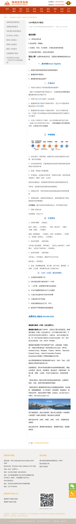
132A (57, 419)
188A (41, 419)
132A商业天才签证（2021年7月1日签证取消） (14, 60)
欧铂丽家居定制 (60, 514)
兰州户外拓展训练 (32, 514)
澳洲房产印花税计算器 (11, 499)
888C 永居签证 (11, 49)
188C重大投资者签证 (13, 31)
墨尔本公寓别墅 (56, 412)
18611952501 (22, 472)
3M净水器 (13, 516)
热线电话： (56, 5)
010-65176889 (13, 472)
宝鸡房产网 (14, 514)
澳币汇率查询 (43, 466)
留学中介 (6, 516)
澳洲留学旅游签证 (46, 427)
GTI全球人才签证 (12, 35)
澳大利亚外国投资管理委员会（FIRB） (51, 460)
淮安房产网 (22, 514)
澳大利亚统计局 (44, 463)
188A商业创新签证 (12, 22)
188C (52, 419)
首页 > (6, 17)
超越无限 (63, 521)
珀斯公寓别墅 (41, 415)
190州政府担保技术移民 (41, 443)
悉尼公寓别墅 (44, 412)
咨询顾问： (56, 2)
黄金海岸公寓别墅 (54, 415)
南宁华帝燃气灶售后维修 (46, 514)
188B (47, 419)
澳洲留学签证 (58, 427)
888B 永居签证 (11, 44)
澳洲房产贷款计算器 (10, 502)
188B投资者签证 (12, 26)
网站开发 (56, 521)
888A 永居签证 (11, 40)
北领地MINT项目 (12, 53)
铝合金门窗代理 (22, 516)
